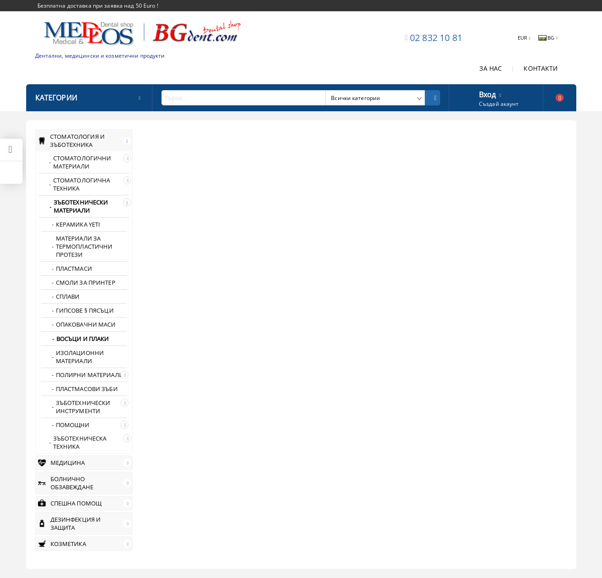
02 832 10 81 (436, 38)
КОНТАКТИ (541, 68)
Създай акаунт (499, 104)
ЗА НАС (490, 68)
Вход (487, 94)
